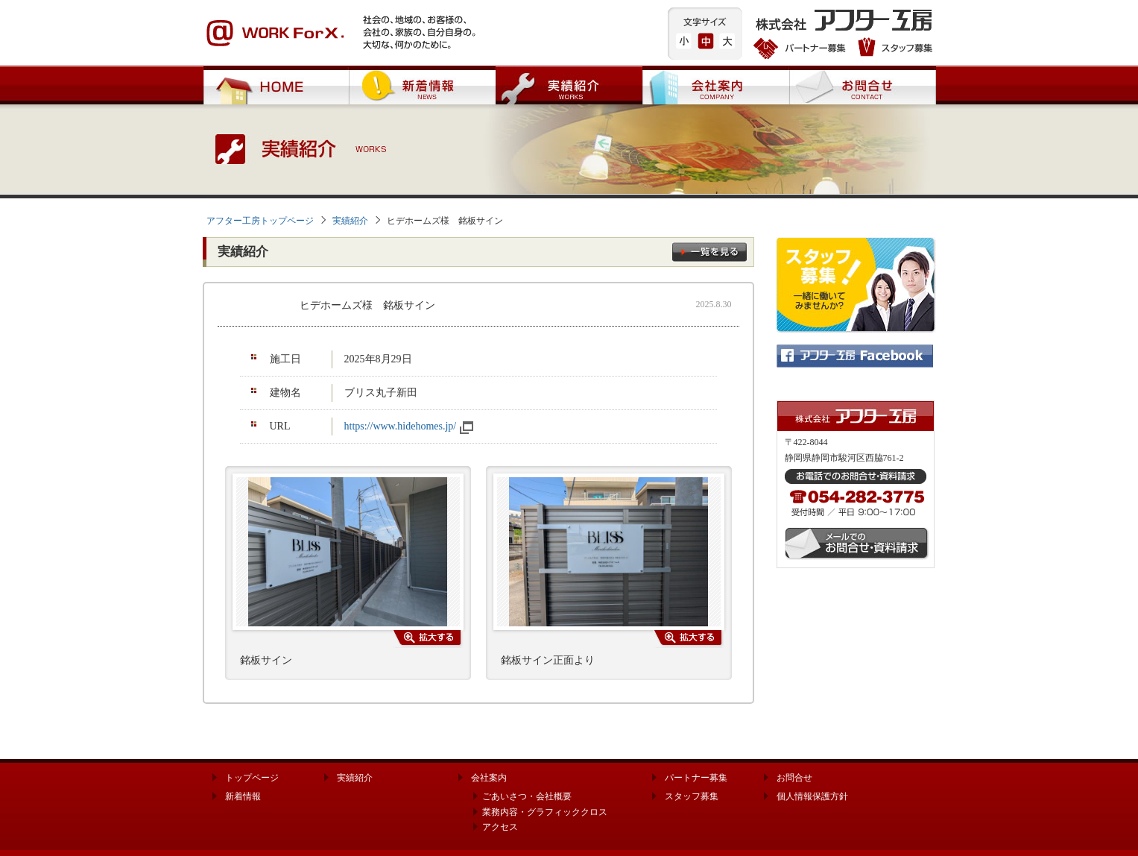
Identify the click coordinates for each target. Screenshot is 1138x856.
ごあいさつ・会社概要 (527, 796)
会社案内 (715, 85)
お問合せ (862, 85)
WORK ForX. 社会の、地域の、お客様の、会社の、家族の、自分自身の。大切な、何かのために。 (340, 33)
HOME (276, 85)
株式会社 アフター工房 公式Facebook (855, 356)
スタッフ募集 (893, 48)
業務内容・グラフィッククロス (544, 812)
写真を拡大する (428, 639)
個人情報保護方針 (812, 796)
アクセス (500, 827)
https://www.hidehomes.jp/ (400, 426)
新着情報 (422, 85)
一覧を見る (709, 252)
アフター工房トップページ (260, 220)
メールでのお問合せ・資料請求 (857, 543)
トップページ (252, 777)
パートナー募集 (801, 48)
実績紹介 (569, 85)
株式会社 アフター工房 (844, 22)
